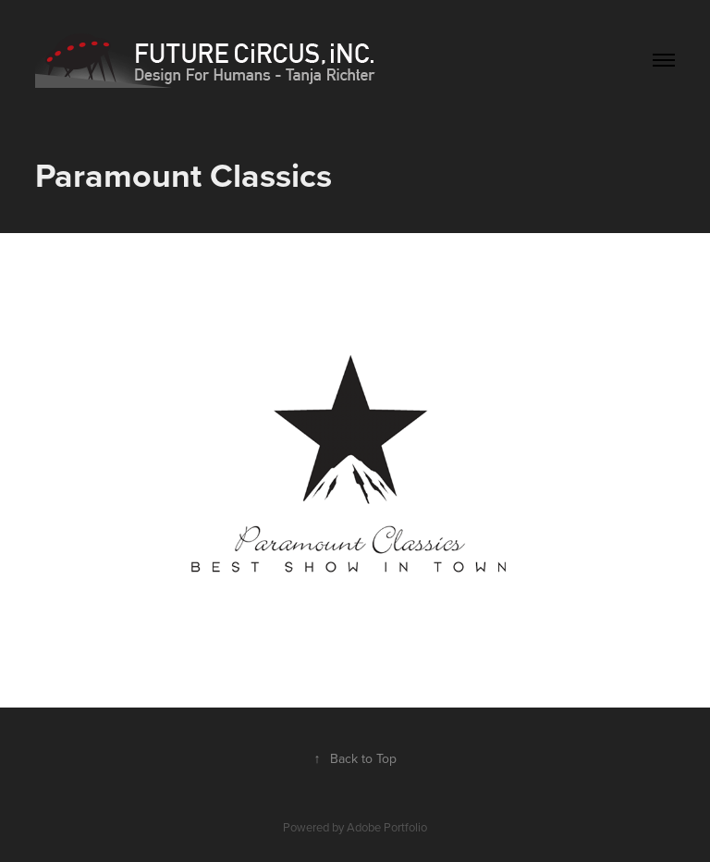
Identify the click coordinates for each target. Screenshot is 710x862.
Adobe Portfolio (387, 827)
